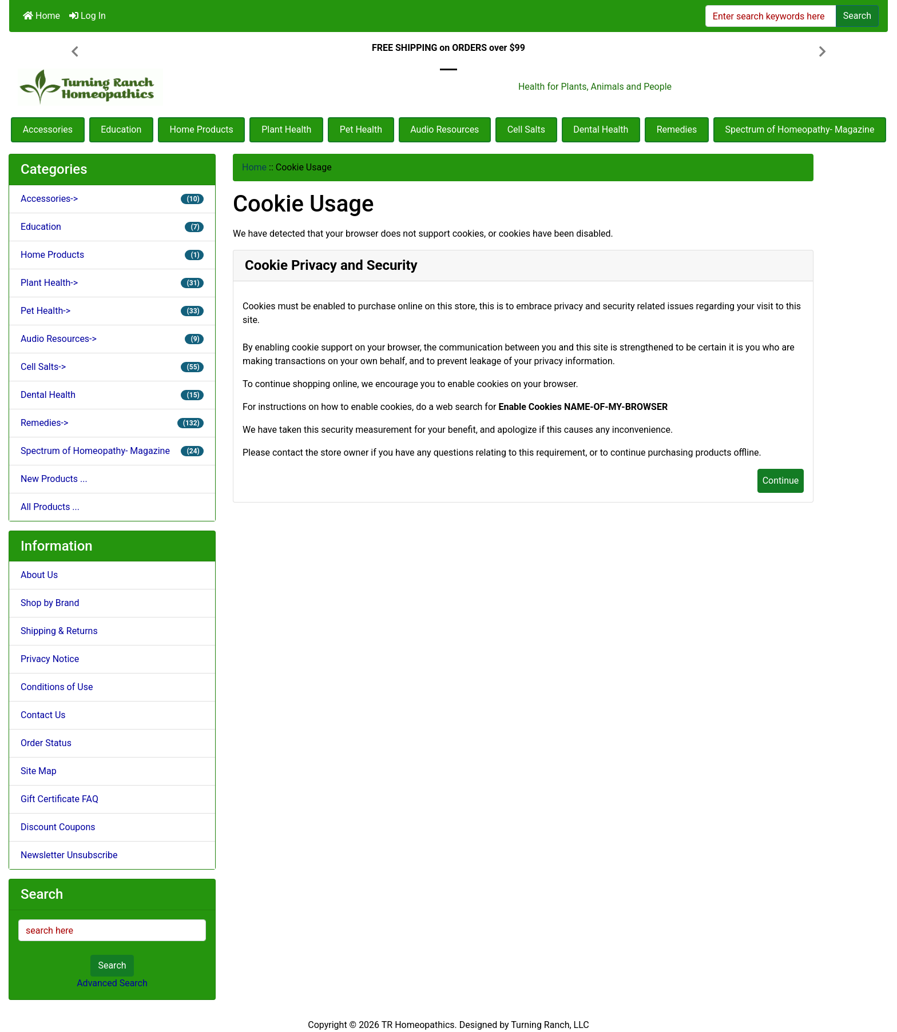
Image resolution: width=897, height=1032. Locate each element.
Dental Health (600, 129)
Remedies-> (112, 422)
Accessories (48, 129)
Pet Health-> (112, 310)
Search (857, 15)
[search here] (112, 930)
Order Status (46, 743)
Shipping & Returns (59, 630)
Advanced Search (112, 983)
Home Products (201, 129)
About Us (39, 574)
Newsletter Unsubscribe (69, 855)
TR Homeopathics (418, 1024)
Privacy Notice (50, 659)
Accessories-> (112, 198)
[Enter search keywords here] (770, 16)
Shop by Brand (50, 602)
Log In (87, 15)
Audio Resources (444, 129)
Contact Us (43, 715)
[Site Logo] (155, 87)
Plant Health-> (112, 282)
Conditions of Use (57, 687)
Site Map (39, 771)
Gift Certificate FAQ (59, 799)
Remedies (677, 129)
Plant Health (286, 129)
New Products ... (54, 478)
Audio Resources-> (112, 338)
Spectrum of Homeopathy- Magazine (800, 129)
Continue (781, 480)
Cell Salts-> (112, 366)
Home (41, 15)
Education (121, 129)
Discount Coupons (58, 827)
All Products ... (50, 506)
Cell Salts (526, 129)
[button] (75, 52)
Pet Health (361, 129)
